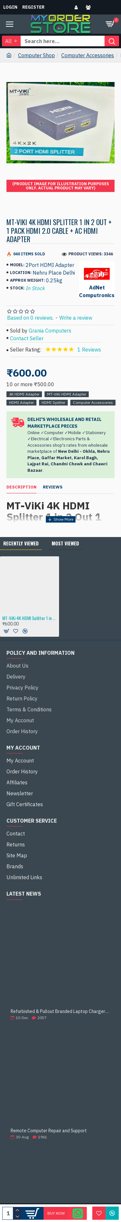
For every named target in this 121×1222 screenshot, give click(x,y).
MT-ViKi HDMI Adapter (66, 394)
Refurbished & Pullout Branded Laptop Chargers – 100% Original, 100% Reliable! (60, 1011)
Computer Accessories (87, 55)
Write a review (75, 318)
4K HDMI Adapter (24, 394)
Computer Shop (36, 55)
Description (21, 487)
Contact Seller (27, 338)
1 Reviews (89, 349)
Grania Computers (50, 330)
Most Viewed (65, 543)
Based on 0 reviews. (30, 318)
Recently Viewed (21, 543)
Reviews (53, 487)
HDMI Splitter (53, 402)
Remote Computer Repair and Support (49, 1130)
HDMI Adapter (21, 402)
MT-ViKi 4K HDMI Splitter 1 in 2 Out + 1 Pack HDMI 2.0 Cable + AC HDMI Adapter (29, 618)
